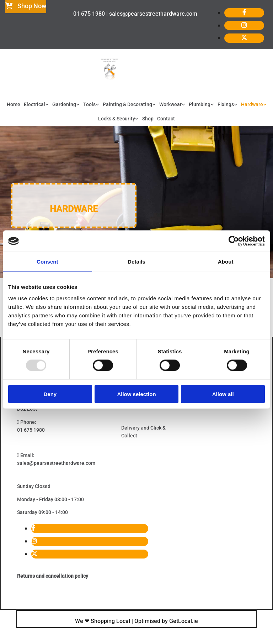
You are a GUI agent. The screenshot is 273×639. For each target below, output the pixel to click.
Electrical (34, 104)
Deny (50, 394)
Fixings (226, 104)
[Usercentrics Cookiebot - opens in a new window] (234, 241)
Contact (166, 118)
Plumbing (199, 104)
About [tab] (226, 262)
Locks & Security (116, 118)
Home (13, 104)
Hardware (252, 104)
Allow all (223, 394)
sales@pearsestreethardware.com (56, 463)
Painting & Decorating (127, 104)
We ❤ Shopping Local (102, 621)
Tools (89, 104)
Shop (148, 118)
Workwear (170, 104)
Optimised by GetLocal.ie (166, 621)
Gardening (64, 104)
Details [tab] (136, 262)
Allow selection (136, 394)
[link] (36, 105)
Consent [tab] (47, 262)
